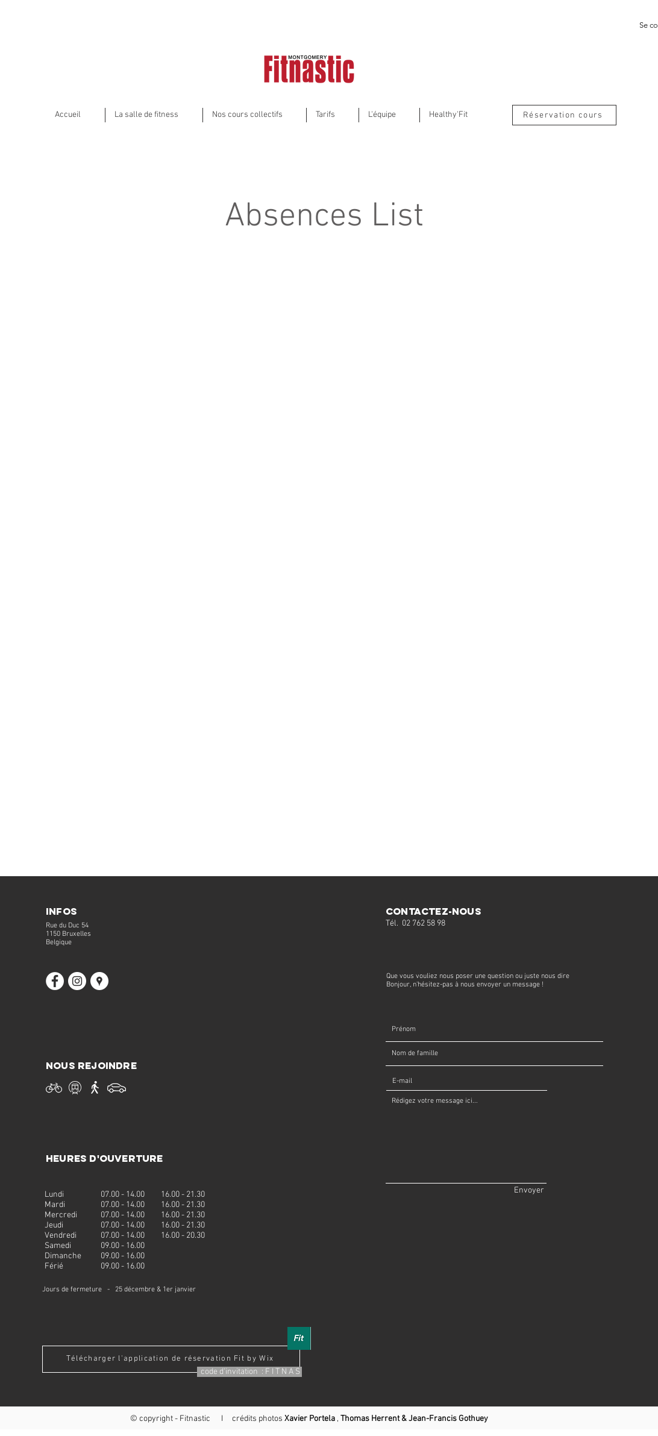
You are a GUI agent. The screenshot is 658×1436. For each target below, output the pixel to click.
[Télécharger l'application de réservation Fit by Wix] (171, 1359)
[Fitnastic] (99, 981)
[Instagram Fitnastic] (77, 981)
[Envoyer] (529, 1190)
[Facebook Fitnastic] (55, 981)
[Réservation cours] (564, 115)
